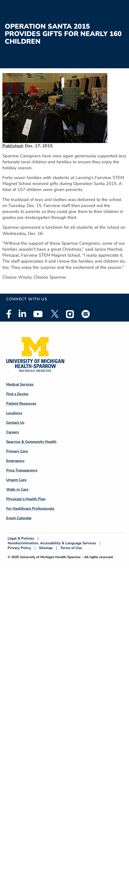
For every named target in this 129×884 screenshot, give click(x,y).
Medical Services (20, 384)
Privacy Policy (19, 548)
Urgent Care (16, 479)
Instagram (70, 314)
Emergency (15, 460)
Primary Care (17, 451)
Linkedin (22, 314)
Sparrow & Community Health (31, 441)
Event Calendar (19, 518)
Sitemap (45, 548)
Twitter (54, 314)
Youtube (38, 314)
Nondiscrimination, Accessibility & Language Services (52, 543)
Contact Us (15, 422)
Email (86, 314)
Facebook (8, 314)
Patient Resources (21, 403)
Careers (12, 432)
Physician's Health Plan (26, 499)
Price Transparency (22, 470)
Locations (14, 413)
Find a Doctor (17, 394)
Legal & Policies (21, 538)
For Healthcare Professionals (30, 508)
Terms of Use (71, 548)
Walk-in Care (17, 489)
